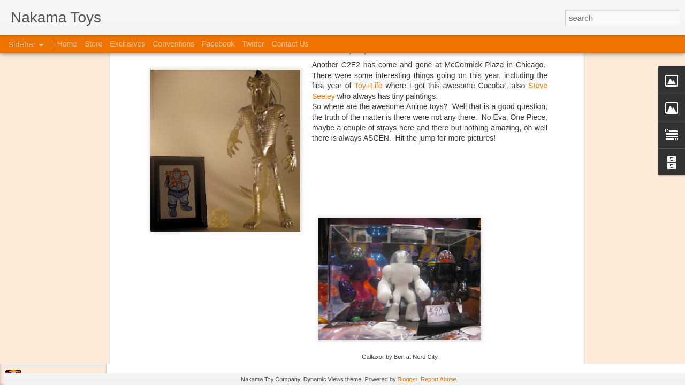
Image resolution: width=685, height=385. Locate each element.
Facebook (218, 44)
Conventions (173, 44)
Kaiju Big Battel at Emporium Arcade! (79, 330)
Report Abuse (438, 379)
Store (93, 44)
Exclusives (127, 44)
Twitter (253, 44)
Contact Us (290, 44)
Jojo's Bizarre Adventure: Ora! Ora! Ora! (83, 354)
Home (67, 44)
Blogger (407, 379)
